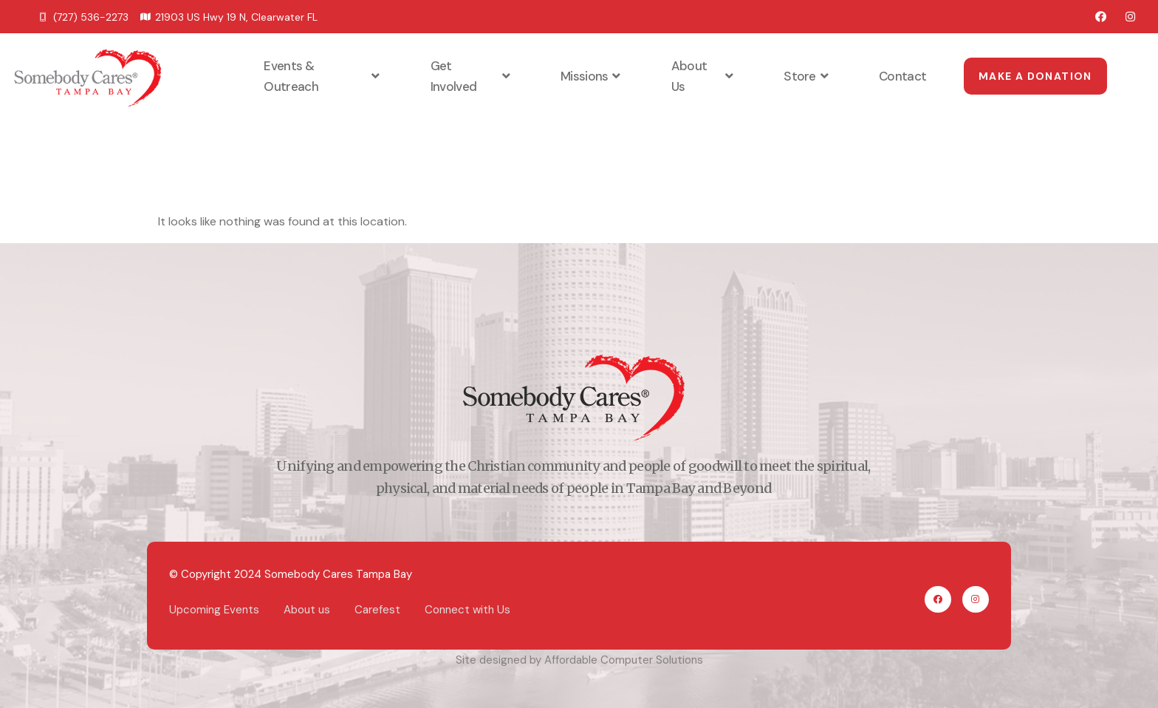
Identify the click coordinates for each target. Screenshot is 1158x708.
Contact (902, 76)
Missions (592, 76)
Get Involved (472, 76)
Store (808, 76)
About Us (703, 76)
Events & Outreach (323, 76)
